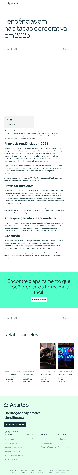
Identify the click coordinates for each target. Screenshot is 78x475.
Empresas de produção (12, 451)
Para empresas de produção (14, 455)
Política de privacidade (13, 471)
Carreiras (61, 443)
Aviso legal (32, 471)
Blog (42, 439)
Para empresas (9, 439)
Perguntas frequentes (48, 447)
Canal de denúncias (40, 471)
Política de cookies (24, 471)
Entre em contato (64, 447)
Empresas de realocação (13, 447)
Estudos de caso (46, 443)
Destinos (29, 438)
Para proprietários (10, 459)
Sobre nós (62, 439)
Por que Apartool (32, 434)
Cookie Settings (51, 471)
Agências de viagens (11, 443)
